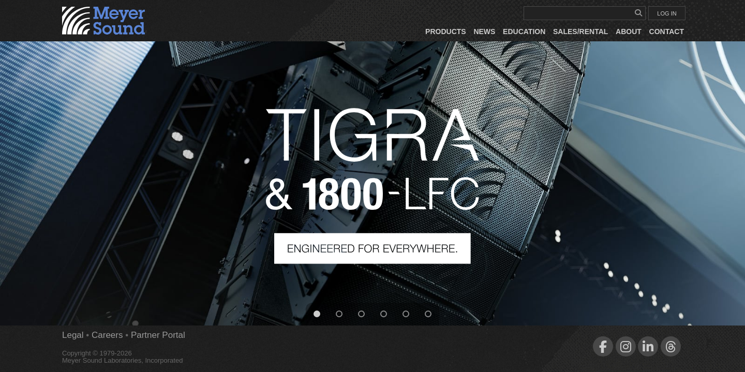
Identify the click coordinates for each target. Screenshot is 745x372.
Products (445, 31)
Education (524, 31)
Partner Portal (158, 335)
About (629, 31)
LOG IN (666, 13)
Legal (73, 335)
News (484, 31)
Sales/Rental (580, 31)
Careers (107, 335)
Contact (666, 31)
